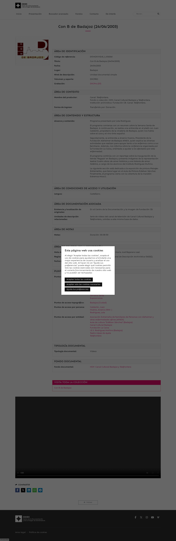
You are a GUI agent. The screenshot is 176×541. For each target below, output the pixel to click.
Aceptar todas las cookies (79, 279)
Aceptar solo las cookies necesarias (83, 284)
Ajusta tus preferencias (77, 289)
